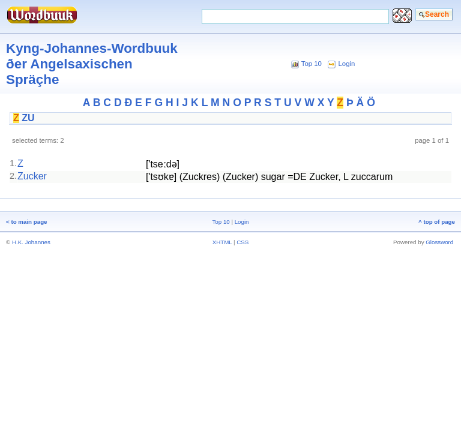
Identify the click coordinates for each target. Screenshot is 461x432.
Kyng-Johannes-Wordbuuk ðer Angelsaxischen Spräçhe (92, 64)
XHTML (222, 242)
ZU (28, 118)
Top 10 (311, 63)
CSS (243, 242)
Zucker (32, 176)
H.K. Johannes (31, 242)
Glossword (439, 242)
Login (347, 63)
